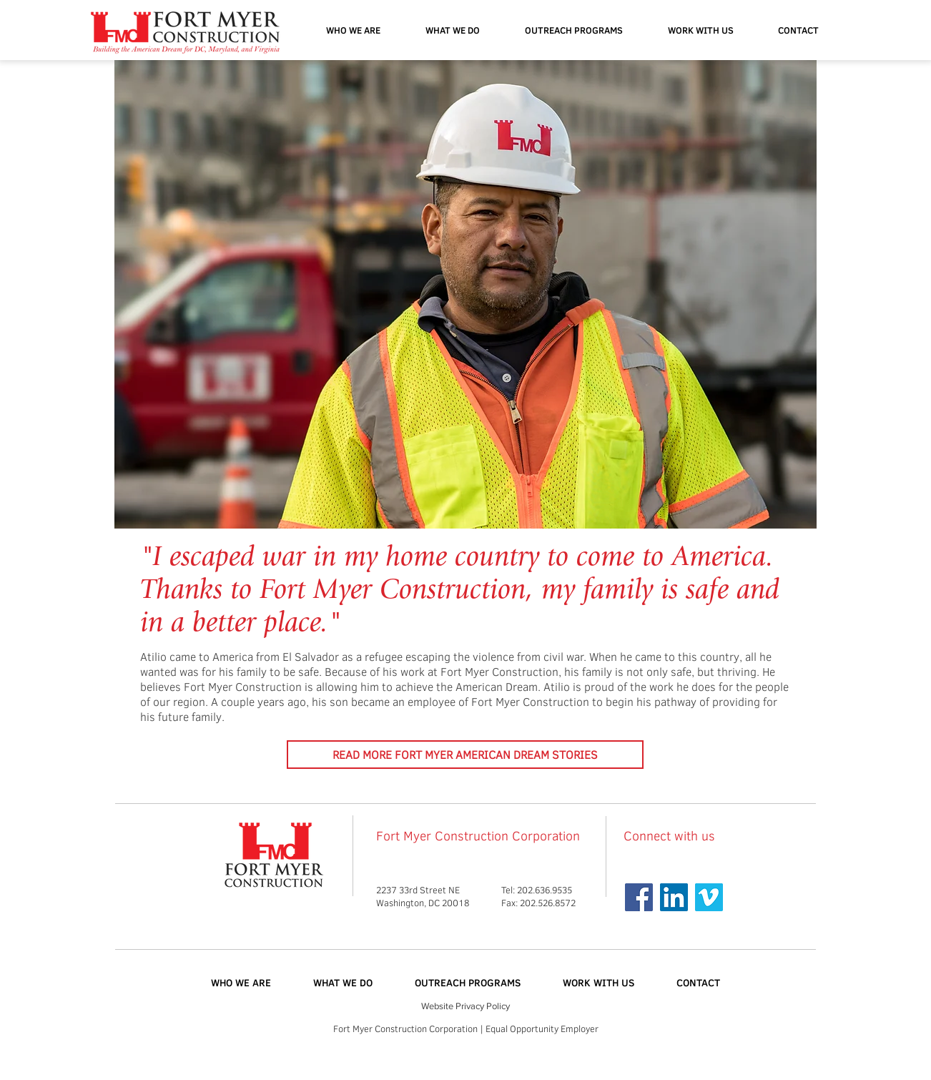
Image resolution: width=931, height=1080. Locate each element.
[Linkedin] (674, 897)
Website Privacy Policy (465, 1006)
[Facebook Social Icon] (639, 897)
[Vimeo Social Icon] (709, 897)
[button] (573, 30)
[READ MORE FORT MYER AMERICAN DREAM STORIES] (465, 754)
